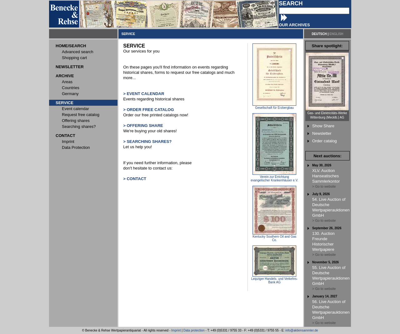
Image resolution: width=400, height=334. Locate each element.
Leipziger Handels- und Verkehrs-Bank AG (274, 279)
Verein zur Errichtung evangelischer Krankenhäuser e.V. (274, 177)
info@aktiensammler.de (301, 330)
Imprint (176, 330)
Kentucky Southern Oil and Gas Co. (274, 237)
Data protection (194, 330)
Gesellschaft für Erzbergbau (274, 106)
